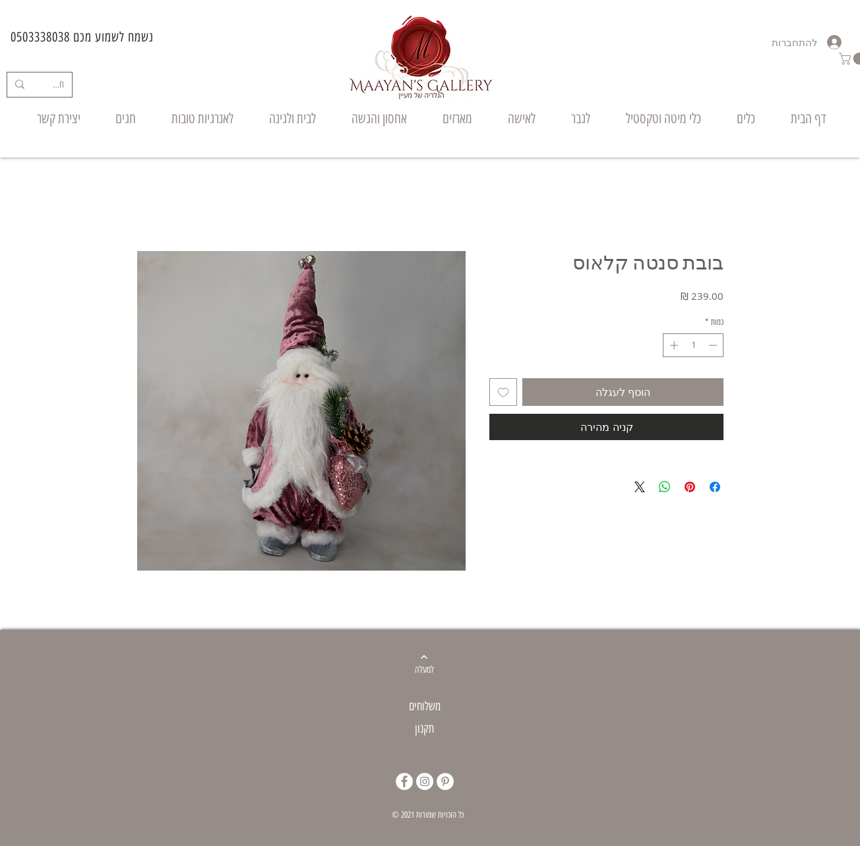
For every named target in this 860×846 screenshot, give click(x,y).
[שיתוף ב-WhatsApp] (665, 487)
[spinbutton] (693, 345)
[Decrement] (714, 345)
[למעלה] (424, 670)
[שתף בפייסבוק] (715, 487)
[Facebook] (404, 781)
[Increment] (673, 345)
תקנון (424, 728)
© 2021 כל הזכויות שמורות (428, 815)
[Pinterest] (445, 781)
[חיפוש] (58, 84)
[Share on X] (640, 487)
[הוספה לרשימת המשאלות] (503, 392)
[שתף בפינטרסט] (690, 487)
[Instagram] (424, 781)
